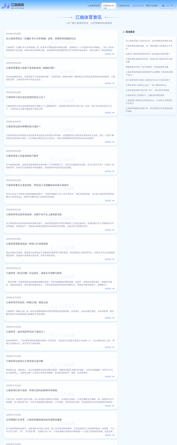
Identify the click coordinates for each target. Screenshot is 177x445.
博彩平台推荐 (152, 6)
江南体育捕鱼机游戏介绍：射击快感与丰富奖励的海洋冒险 (149, 109)
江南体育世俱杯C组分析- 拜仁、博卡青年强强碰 (147, 90)
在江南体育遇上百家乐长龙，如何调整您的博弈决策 (149, 41)
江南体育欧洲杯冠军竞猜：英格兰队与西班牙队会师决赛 (149, 60)
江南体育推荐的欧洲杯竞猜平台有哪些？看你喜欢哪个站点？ (149, 73)
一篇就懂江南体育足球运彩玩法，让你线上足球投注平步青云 (149, 101)
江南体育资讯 (138, 6)
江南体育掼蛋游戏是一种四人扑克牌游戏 (86, 143)
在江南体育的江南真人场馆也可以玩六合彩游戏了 (148, 80)
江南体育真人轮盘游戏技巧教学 (24, 109)
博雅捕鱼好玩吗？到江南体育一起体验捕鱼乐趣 (147, 67)
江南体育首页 (94, 6)
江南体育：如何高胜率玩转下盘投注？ (27, 211)
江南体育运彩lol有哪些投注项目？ (83, 74)
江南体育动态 (124, 6)
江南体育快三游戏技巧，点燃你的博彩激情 (145, 95)
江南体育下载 (109, 6)
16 (80, 381)
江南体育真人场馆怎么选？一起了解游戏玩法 (146, 85)
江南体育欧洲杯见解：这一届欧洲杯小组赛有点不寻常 (149, 47)
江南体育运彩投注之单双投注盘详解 (84, 211)
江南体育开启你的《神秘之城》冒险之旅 (86, 177)
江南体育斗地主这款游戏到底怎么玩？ (27, 74)
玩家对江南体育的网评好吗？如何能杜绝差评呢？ (148, 54)
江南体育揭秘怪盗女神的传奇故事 (25, 280)
